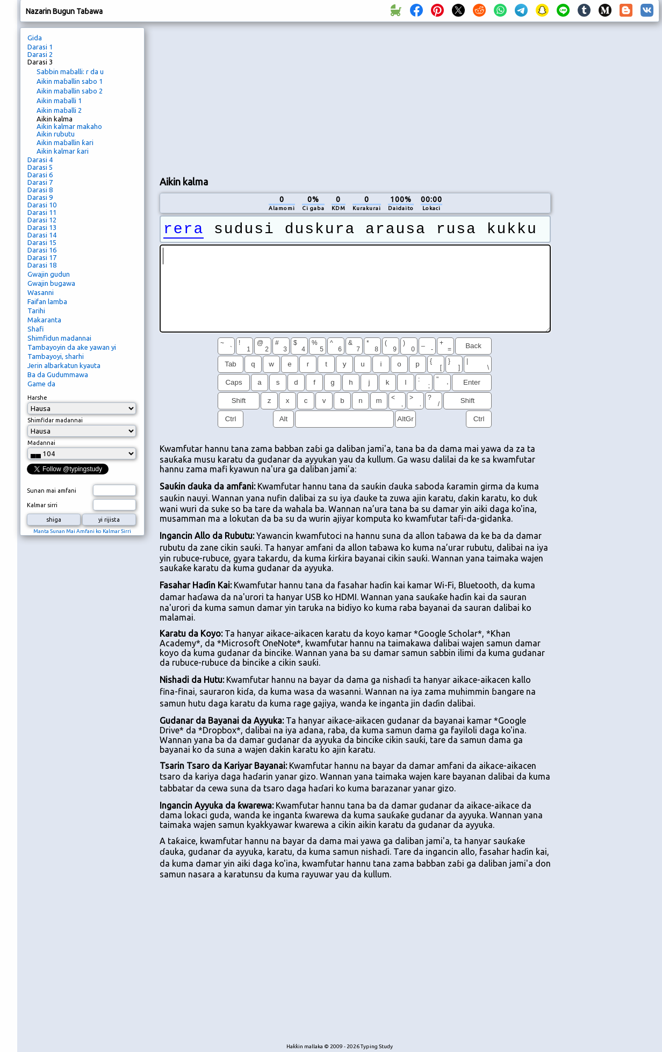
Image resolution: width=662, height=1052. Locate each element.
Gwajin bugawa (51, 283)
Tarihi (36, 310)
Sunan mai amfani (51, 490)
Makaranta (44, 319)
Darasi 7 (40, 182)
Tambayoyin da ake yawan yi (71, 347)
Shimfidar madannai (55, 420)
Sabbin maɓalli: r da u (70, 71)
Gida (34, 37)
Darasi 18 (41, 265)
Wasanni (40, 292)
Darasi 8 (40, 189)
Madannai (41, 442)
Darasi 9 (40, 197)
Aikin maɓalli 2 (59, 110)
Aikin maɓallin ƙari (65, 142)
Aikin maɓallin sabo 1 (70, 81)
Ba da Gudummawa (57, 374)
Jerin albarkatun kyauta (63, 365)
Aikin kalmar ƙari (63, 151)
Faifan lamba (47, 301)
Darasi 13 (41, 227)
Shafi (35, 329)
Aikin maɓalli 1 (59, 100)
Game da (41, 383)
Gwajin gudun (48, 274)
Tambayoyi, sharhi (55, 356)
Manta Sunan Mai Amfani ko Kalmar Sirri (82, 531)
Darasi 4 (40, 159)
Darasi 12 (41, 220)
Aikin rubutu (56, 134)
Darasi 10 (41, 204)
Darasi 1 (40, 47)
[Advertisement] (248, 97)
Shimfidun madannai (59, 338)
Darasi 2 (40, 54)
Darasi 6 (40, 174)
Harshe (37, 397)
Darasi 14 (41, 235)
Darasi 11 (41, 212)
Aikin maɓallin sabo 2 (70, 91)
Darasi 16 (41, 250)
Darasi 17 (41, 257)
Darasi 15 (41, 242)
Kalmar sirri (42, 505)
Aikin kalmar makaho (69, 126)
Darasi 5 (40, 167)
